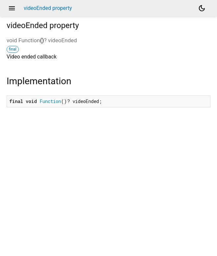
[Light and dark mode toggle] (202, 8)
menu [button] (12, 8)
